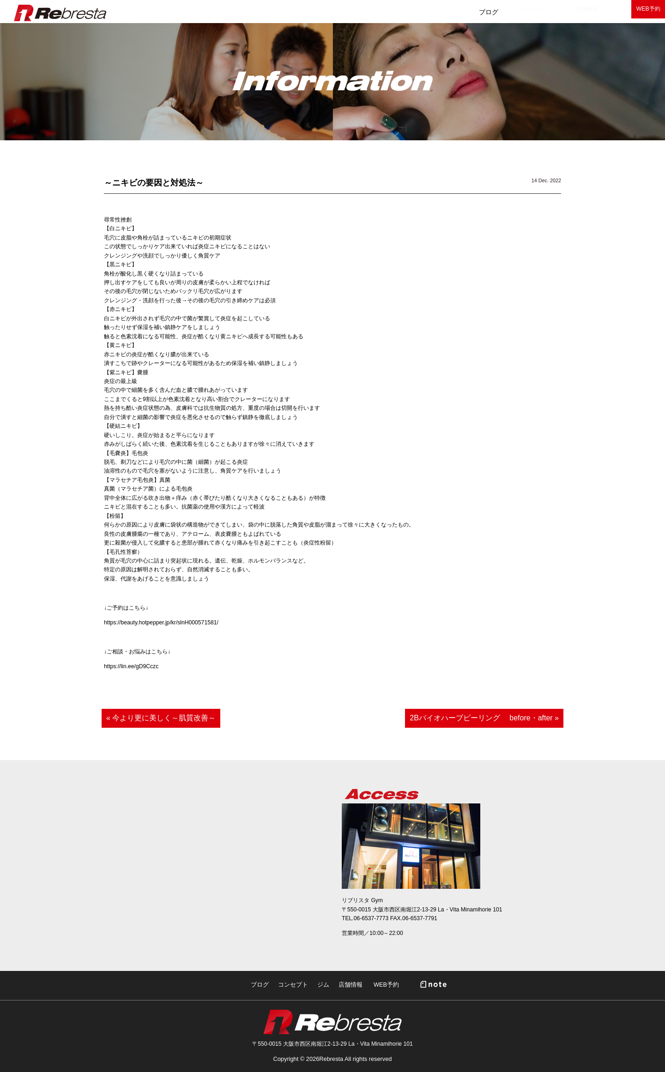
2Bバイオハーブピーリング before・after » (484, 718)
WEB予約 (637, 12)
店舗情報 (499, 12)
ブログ (348, 12)
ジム (452, 12)
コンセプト (402, 12)
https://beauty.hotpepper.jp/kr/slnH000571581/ (161, 622)
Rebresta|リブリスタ (60, 13)
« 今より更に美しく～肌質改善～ (161, 718)
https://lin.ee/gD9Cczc (131, 666)
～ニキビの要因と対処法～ (154, 182)
